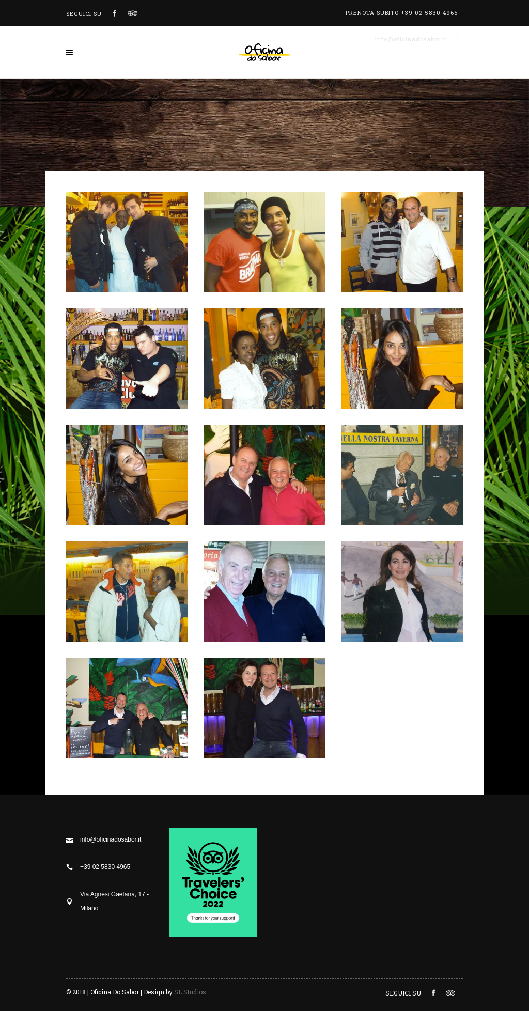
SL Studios (190, 992)
